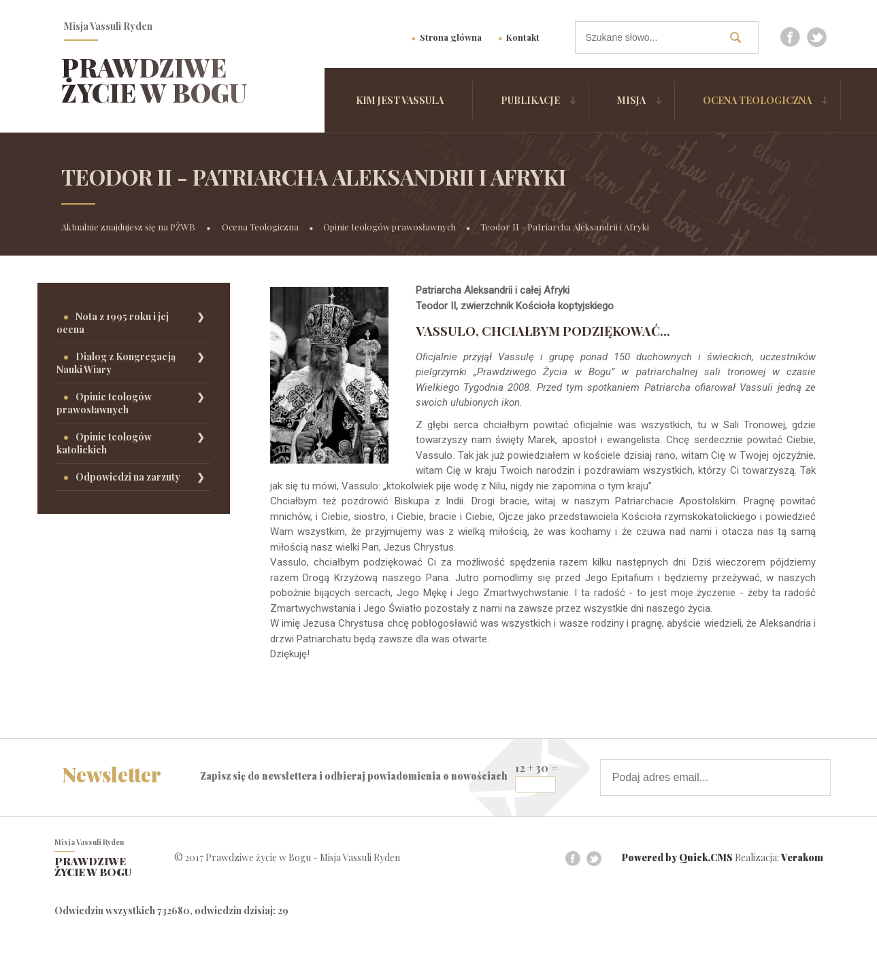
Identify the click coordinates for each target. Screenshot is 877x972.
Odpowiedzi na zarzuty (128, 476)
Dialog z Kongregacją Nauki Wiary (116, 363)
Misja (631, 100)
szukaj (741, 37)
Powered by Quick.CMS (677, 858)
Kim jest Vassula (400, 100)
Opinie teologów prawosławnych (389, 226)
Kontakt (523, 37)
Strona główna (451, 37)
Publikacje (530, 100)
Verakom (802, 858)
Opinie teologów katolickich (104, 443)
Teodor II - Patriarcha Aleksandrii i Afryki (564, 226)
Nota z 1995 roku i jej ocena (112, 323)
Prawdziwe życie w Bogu (154, 79)
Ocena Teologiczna (757, 100)
